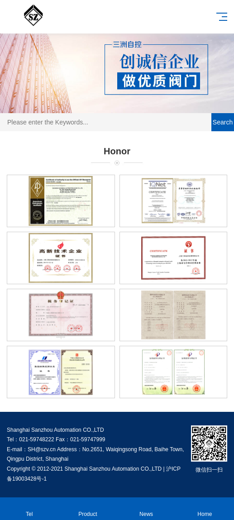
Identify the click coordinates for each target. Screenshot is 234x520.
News (146, 509)
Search (223, 122)
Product (87, 509)
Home (205, 509)
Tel (29, 509)
